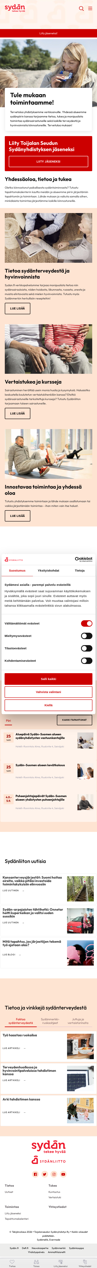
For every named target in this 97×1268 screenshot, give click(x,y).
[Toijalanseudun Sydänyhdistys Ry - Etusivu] (48, 1146)
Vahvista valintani (48, 692)
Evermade (54, 1241)
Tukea (52, 1187)
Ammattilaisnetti (56, 1253)
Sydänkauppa (76, 1249)
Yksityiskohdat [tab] (48, 570)
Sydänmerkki (59, 1249)
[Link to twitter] (44, 1175)
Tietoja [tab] (80, 570)
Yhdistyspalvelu (36, 1253)
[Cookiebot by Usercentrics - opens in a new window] (74, 559)
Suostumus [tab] (17, 570)
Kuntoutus (54, 1193)
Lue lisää (17, 308)
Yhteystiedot (57, 1208)
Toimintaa (12, 1208)
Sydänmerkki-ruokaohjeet (53, 1022)
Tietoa (9, 1187)
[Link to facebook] (35, 1175)
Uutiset (9, 1193)
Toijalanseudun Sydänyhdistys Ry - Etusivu (37, 8)
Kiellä (48, 705)
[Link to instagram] (53, 1175)
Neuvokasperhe (40, 1249)
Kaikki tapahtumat (74, 720)
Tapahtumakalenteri (17, 1220)
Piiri (9, 721)
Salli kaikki (48, 679)
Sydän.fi (14, 1249)
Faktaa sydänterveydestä (22, 1022)
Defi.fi (25, 1249)
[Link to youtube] (63, 1175)
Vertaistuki (54, 1198)
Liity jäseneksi (48, 161)
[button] (81, 10)
